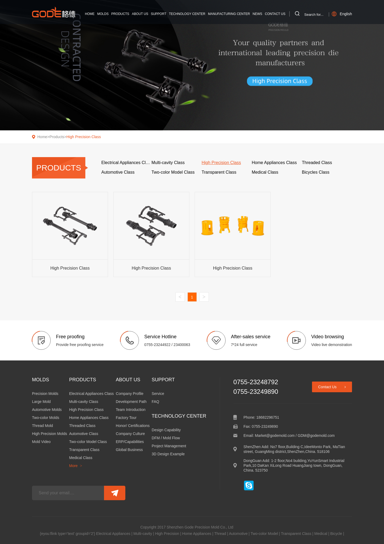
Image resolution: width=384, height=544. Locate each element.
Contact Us (275, 14)
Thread (220, 533)
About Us (140, 14)
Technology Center (187, 14)
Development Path (131, 401)
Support (158, 14)
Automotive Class (83, 434)
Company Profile (129, 393)
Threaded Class (82, 425)
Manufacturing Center (229, 14)
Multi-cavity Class (83, 401)
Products (120, 14)
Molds (103, 14)
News (257, 14)
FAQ (155, 401)
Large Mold (41, 401)
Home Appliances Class (89, 417)
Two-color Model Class (88, 442)
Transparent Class (84, 450)
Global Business (129, 450)
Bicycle (336, 533)
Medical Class (80, 458)
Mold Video (41, 442)
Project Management (169, 446)
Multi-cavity (142, 533)
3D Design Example (168, 454)
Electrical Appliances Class (91, 393)
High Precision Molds (49, 434)
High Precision (167, 533)
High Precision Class (83, 137)
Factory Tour (126, 417)
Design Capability (166, 430)
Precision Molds (45, 393)
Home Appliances (196, 533)
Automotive (238, 533)
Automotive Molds (47, 409)
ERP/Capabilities (130, 442)
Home (90, 14)
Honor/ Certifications (133, 425)
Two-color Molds (45, 417)
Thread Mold (42, 425)
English (342, 13)
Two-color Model (264, 533)
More (75, 466)
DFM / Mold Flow (166, 438)
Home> (43, 137)
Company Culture (130, 434)
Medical (320, 533)
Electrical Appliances (113, 533)
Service (158, 393)
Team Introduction (130, 409)
